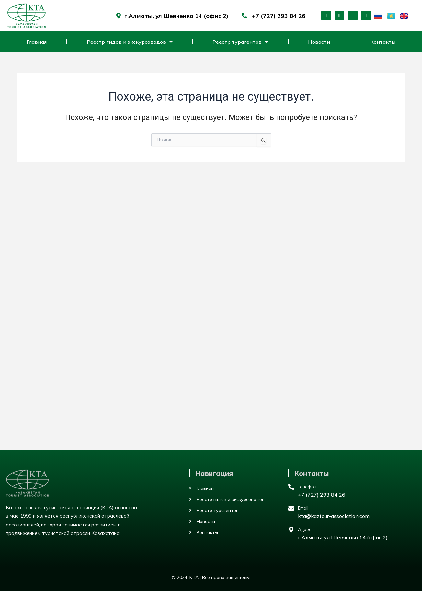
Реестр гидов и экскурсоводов (130, 42)
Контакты (382, 42)
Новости (319, 42)
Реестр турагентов (240, 42)
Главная (37, 42)
